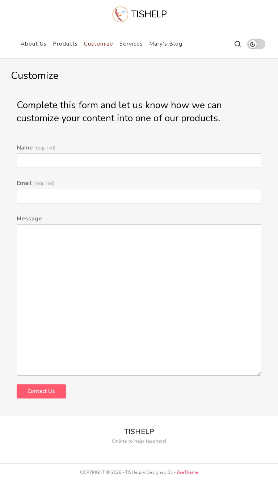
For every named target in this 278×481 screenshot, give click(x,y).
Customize (98, 43)
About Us (34, 43)
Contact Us (41, 391)
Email (35, 183)
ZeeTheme (187, 472)
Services (131, 43)
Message (29, 219)
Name (36, 148)
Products (65, 43)
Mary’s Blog (165, 43)
